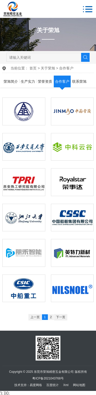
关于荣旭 (48, 68)
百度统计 (52, 385)
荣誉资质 (45, 81)
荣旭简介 (11, 81)
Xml (66, 385)
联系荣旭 (79, 81)
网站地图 (79, 385)
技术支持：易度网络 (28, 385)
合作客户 (66, 68)
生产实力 (28, 81)
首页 (33, 68)
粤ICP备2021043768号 (48, 378)
